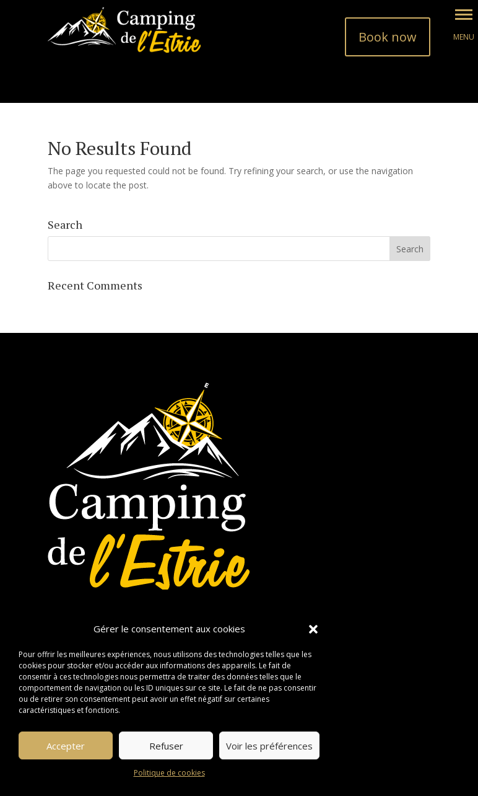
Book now (387, 37)
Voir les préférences (269, 746)
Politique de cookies (169, 772)
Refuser (166, 746)
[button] (313, 629)
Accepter (65, 746)
